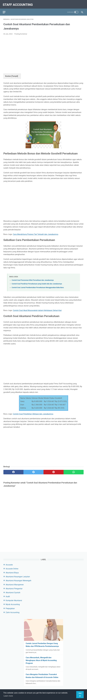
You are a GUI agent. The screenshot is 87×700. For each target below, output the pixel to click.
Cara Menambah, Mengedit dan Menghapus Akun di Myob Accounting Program (41, 660)
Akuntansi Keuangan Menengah (18, 580)
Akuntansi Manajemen (15, 584)
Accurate (9, 564)
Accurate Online (12, 568)
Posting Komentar (20, 32)
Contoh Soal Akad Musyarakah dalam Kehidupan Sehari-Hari (37, 308)
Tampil (14, 74)
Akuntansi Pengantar (14, 588)
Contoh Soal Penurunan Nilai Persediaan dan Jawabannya (33, 278)
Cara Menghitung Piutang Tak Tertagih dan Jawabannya (35, 232)
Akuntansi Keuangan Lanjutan (18, 576)
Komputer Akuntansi (14, 600)
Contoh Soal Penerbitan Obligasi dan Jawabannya (33, 412)
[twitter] (33, 470)
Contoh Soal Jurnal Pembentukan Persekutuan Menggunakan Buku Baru (38, 286)
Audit (8, 596)
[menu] (4, 10)
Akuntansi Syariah (13, 592)
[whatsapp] (74, 470)
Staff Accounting (18, 3)
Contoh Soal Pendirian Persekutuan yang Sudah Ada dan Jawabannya (37, 282)
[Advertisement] (43, 52)
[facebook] (13, 470)
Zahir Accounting (12, 612)
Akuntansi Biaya (12, 572)
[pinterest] (54, 470)
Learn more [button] (8, 696)
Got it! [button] (80, 694)
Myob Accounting (13, 604)
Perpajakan (10, 608)
